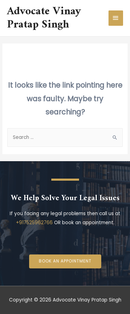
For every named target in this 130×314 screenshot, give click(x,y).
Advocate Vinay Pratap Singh (44, 18)
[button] (65, 261)
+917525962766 (34, 222)
